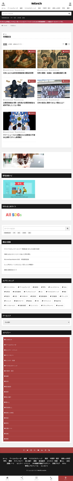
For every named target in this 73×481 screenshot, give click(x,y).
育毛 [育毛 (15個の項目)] (44, 287)
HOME (5, 25)
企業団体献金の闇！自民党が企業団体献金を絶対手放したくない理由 (19, 104)
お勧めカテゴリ (17, 44)
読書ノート (9, 428)
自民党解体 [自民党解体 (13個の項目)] (17, 291)
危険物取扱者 (5, 18)
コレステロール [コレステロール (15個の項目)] (54, 287)
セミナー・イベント (11, 350)
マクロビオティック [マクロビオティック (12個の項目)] (53, 291)
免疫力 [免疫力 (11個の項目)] (8, 296)
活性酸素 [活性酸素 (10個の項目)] (54, 296)
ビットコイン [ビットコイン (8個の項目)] (34, 305)
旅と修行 (8, 397)
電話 (51, 478)
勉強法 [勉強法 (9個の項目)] (30, 301)
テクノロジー (10, 355)
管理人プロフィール (31, 466)
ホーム (3, 8)
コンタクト (44, 466)
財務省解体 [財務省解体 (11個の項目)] (44, 296)
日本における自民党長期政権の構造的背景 (18, 73)
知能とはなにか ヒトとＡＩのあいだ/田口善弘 (17, 254)
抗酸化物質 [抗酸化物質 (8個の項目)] (23, 305)
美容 (39, 8)
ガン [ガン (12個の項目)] (41, 291)
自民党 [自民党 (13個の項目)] (8, 291)
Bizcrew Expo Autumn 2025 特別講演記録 (16, 259)
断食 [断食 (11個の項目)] (65, 291)
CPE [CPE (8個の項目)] (37, 301)
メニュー (36, 478)
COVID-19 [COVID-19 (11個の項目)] (24, 296)
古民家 (19, 18)
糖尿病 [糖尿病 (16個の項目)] (36, 287)
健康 (21, 8)
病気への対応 (56, 8)
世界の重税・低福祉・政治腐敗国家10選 (51, 73)
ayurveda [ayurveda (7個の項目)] (60, 305)
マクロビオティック (30, 8)
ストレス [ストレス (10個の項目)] (8, 301)
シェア (22, 478)
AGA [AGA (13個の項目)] (65, 287)
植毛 (15, 18)
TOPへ (65, 478)
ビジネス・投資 (10, 360)
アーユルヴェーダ (13, 8)
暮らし (8, 402)
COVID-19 (9, 339)
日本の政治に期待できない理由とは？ (50, 103)
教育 (7, 392)
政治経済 (32, 51)
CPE (11, 18)
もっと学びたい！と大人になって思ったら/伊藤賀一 (19, 264)
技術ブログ (56, 463)
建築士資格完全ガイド (10, 270)
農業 (68, 8)
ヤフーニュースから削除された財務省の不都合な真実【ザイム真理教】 (19, 136)
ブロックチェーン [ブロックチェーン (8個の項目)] (48, 305)
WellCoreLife (36, 4)
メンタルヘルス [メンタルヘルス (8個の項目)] (10, 305)
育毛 (63, 8)
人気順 (10, 44)
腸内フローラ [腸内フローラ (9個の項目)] (19, 301)
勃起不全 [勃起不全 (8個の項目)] (58, 301)
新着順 (5, 44)
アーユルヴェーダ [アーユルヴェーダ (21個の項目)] (25, 287)
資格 (23, 18)
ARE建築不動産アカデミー (41, 463)
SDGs (64, 463)
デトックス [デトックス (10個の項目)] (64, 296)
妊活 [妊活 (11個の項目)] (15, 296)
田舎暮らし (9, 407)
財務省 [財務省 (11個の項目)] (34, 296)
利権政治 (13, 25)
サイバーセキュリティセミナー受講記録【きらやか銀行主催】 (22, 249)
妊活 (7, 381)
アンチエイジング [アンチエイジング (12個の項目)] (30, 291)
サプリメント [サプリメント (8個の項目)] (47, 301)
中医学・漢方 (46, 8)
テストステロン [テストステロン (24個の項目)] (10, 287)
